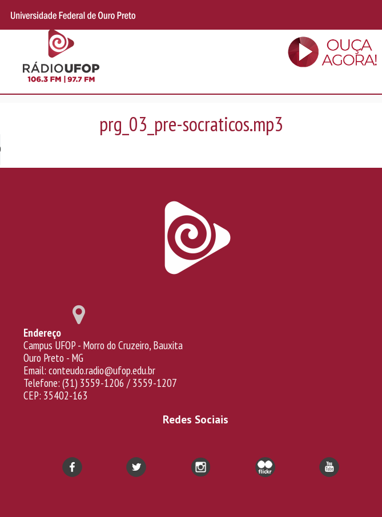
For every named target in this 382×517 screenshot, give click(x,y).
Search (346, 15)
